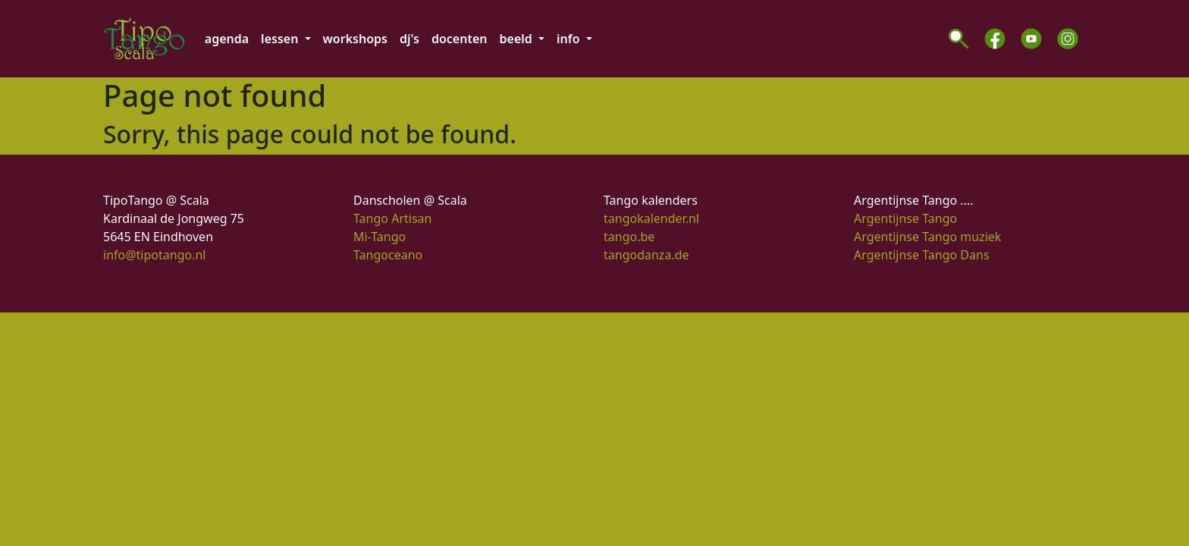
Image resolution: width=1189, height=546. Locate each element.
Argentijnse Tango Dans (922, 254)
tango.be (629, 236)
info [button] (570, 38)
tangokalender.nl (651, 218)
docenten (459, 38)
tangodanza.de (646, 254)
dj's (409, 38)
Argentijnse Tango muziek (927, 236)
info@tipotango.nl (154, 254)
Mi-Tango (379, 236)
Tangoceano (387, 254)
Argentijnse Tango (905, 218)
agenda (227, 38)
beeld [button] (517, 38)
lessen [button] (281, 38)
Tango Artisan (392, 218)
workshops (355, 38)
